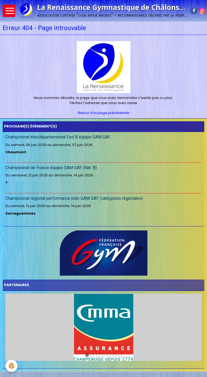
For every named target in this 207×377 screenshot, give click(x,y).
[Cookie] (11, 366)
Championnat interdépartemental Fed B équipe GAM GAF (58, 137)
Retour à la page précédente (103, 112)
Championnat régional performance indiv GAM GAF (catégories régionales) (74, 198)
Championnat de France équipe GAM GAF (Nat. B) (51, 167)
